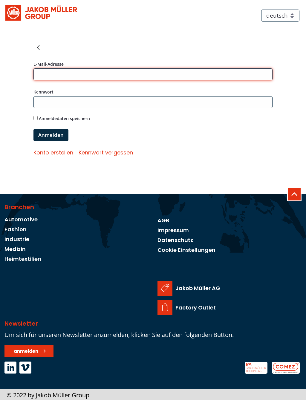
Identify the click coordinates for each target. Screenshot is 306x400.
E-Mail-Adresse (48, 64)
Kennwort (43, 92)
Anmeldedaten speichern (61, 118)
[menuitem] (53, 152)
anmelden (26, 349)
